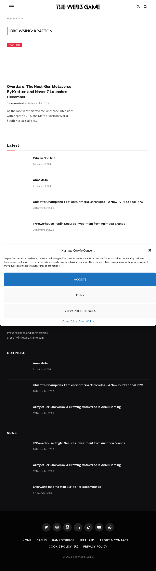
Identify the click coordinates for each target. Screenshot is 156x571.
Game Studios (63, 540)
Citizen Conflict (44, 158)
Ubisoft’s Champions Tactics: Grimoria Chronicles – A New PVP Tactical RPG (88, 201)
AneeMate (40, 180)
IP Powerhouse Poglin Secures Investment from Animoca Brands (79, 223)
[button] (150, 250)
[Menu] (11, 6)
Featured (14, 45)
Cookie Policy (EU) (63, 546)
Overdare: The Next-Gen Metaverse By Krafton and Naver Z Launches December (39, 91)
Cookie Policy (69, 321)
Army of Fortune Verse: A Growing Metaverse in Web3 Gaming (77, 407)
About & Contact (114, 540)
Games (41, 540)
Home (10, 18)
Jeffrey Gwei (17, 103)
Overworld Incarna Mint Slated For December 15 (67, 486)
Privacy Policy (86, 321)
